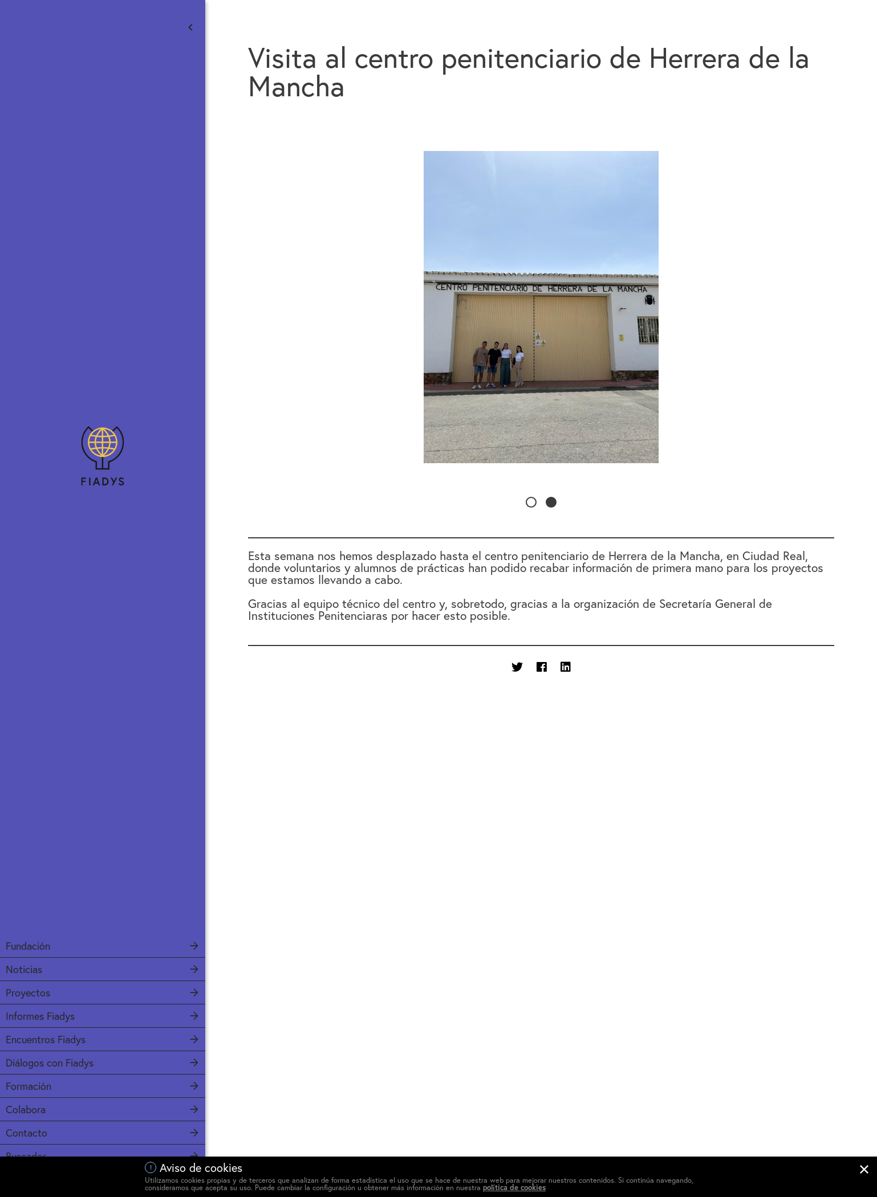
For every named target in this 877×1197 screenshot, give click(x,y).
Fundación (28, 946)
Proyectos (28, 992)
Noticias (24, 969)
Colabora (26, 1109)
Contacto (26, 1132)
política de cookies (514, 1187)
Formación (28, 1086)
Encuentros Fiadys (46, 1039)
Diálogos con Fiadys (50, 1062)
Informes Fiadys (40, 1016)
